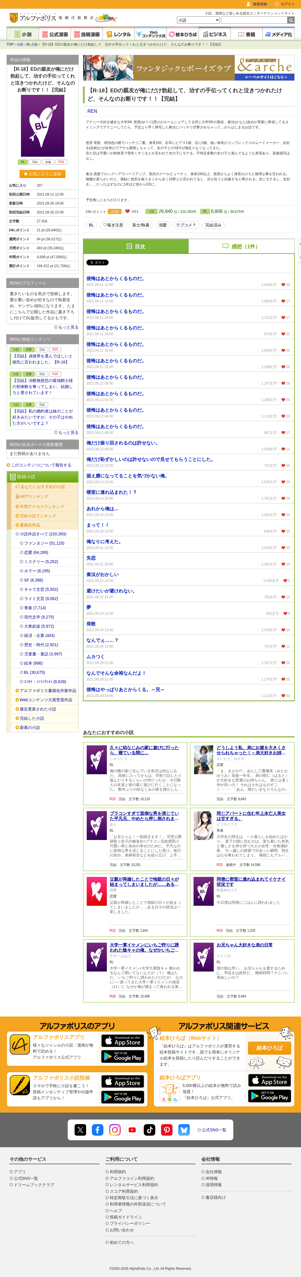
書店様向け (216, 1197)
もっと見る (68, 327)
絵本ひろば (270, 1048)
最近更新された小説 (38, 709)
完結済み (213, 225)
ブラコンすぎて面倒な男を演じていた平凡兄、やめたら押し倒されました (144, 818)
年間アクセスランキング (42, 506)
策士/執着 (140, 225)
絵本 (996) (33, 663)
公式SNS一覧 (214, 1130)
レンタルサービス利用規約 (134, 1184)
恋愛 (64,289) (36, 552)
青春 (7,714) (35, 607)
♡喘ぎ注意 (113, 225)
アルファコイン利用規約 (132, 1178)
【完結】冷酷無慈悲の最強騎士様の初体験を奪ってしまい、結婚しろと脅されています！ (42, 386)
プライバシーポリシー (130, 1223)
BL (205, 211)
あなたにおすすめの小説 (43, 486)
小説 (19, 44)
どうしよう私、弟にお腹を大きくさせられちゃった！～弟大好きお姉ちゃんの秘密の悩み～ (251, 752)
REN (92, 111)
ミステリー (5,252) (41, 561)
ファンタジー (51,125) (44, 543)
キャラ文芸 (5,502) (41, 589)
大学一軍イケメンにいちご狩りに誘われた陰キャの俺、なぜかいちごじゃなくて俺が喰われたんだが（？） (144, 950)
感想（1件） (246, 247)
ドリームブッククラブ (34, 1184)
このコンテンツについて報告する (41, 465)
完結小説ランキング (38, 515)
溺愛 (163, 225)
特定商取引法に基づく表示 (134, 1197)
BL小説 (32, 44)
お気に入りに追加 (42, 174)
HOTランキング (34, 496)
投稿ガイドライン (126, 1217)
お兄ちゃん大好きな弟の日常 (245, 944)
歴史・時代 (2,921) (41, 644)
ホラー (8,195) (37, 571)
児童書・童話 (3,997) (43, 654)
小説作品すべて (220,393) (43, 534)
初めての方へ (122, 1242)
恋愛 (29, 349)
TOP (10, 44)
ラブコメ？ (186, 225)
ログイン (288, 4)
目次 (140, 247)
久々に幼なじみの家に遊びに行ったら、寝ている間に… (144, 750)
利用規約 (118, 1171)
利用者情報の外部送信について (138, 1204)
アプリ (20, 1171)
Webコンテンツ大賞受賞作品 (46, 699)
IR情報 (212, 1178)
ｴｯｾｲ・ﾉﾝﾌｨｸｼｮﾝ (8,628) (45, 681)
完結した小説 (32, 718)
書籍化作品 (30, 525)
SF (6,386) (33, 580)
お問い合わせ (122, 1230)
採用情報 (214, 1184)
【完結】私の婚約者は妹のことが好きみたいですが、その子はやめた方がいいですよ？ (42, 417)
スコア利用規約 (124, 1191)
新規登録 (260, 4)
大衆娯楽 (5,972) (39, 626)
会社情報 (214, 1171)
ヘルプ (116, 1210)
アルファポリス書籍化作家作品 (48, 690)
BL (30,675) (34, 672)
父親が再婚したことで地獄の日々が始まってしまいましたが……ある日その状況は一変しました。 (144, 884)
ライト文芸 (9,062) (41, 598)
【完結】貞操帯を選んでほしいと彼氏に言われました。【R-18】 (42, 359)
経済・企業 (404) (39, 635)
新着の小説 (30, 727)
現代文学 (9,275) (39, 617)
